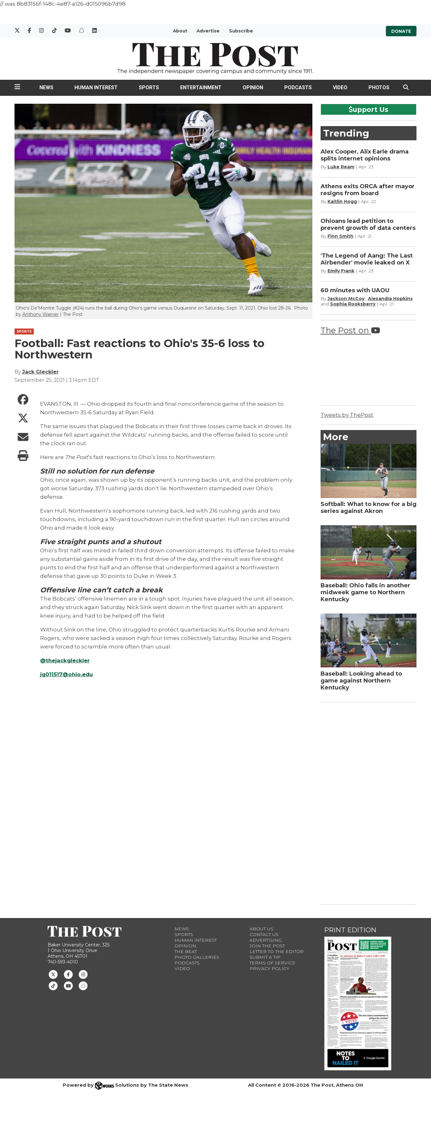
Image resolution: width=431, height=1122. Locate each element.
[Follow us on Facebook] (68, 974)
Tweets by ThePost (347, 415)
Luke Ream (341, 167)
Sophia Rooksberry (352, 304)
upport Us (368, 109)
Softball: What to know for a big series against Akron (368, 507)
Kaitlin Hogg (342, 201)
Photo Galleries (196, 957)
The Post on (350, 330)
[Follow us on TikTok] (53, 985)
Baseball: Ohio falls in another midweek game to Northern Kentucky (365, 592)
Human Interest (96, 87)
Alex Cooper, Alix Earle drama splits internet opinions (365, 155)
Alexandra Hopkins (390, 298)
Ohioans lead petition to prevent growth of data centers (368, 224)
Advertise (208, 30)
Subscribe (241, 30)
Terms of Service (272, 963)
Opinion (253, 87)
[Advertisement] (368, 802)
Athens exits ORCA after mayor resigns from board (368, 190)
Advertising (266, 940)
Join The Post (267, 946)
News (46, 87)
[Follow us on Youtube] (68, 985)
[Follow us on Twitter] (53, 974)
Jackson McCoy (346, 298)
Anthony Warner (40, 314)
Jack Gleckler (40, 372)
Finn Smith (340, 236)
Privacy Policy (269, 968)
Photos (379, 87)
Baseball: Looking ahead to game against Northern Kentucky (361, 680)
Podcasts (298, 87)
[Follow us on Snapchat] (83, 985)
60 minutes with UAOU (355, 290)
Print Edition (350, 930)
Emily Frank (341, 271)
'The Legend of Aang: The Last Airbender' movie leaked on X (367, 259)
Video (340, 87)
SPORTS (24, 331)
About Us (261, 929)
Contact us (264, 934)
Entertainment (200, 87)
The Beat (185, 951)
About (180, 30)
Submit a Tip (265, 957)
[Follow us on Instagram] (83, 974)
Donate (401, 30)
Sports (149, 87)
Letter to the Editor (277, 951)
